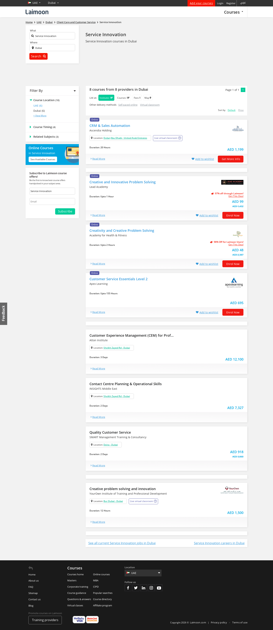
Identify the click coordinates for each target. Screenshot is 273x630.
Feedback (4, 313)
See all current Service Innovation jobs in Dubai (122, 543)
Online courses (101, 574)
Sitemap (33, 593)
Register (230, 3)
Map (147, 97)
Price (241, 110)
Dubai (107, 138)
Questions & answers (79, 599)
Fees (137, 97)
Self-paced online (127, 104)
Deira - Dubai (111, 444)
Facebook (128, 587)
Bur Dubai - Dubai (113, 501)
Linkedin (143, 587)
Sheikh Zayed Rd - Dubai (117, 347)
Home (31, 574)
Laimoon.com (198, 622)
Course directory (102, 599)
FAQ (30, 587)
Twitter (135, 587)
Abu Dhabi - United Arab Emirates (129, 138)
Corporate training (77, 586)
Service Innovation (106, 34)
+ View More (39, 115)
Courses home (75, 574)
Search (38, 56)
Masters (71, 580)
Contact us (34, 599)
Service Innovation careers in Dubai (219, 543)
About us (33, 580)
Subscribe (65, 211)
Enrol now (232, 215)
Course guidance (76, 593)
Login (220, 3)
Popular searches (102, 593)
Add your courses (201, 3)
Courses (233, 12)
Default (231, 110)
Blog (30, 605)
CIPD (96, 586)
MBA (95, 580)
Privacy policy (219, 622)
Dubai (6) (39, 110)
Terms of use (239, 622)
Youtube (159, 587)
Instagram (151, 587)
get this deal (235, 196)
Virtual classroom (150, 104)
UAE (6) (37, 105)
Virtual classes (75, 605)
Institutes (106, 97)
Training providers (45, 620)
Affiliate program (102, 605)
